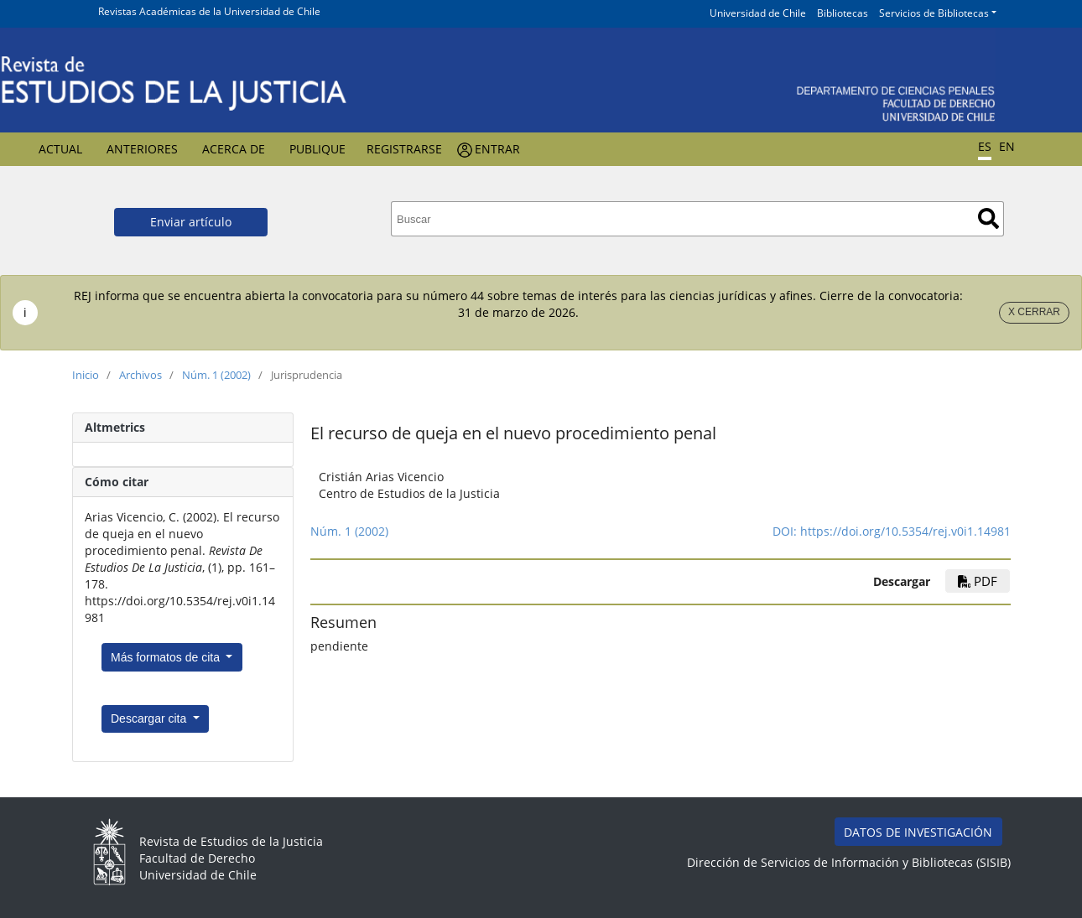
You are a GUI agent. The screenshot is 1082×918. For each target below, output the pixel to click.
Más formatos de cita (167, 657)
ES (984, 146)
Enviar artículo (190, 222)
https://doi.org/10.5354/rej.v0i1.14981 (905, 531)
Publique (317, 149)
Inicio (85, 374)
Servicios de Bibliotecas (934, 13)
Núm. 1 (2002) (216, 374)
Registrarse (404, 149)
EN (1007, 146)
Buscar (988, 218)
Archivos (140, 374)
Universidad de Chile (758, 13)
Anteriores (142, 149)
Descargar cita (150, 718)
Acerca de (233, 149)
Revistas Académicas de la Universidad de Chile (209, 11)
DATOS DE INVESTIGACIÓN (918, 832)
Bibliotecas (842, 13)
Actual (60, 149)
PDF (977, 581)
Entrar (497, 149)
